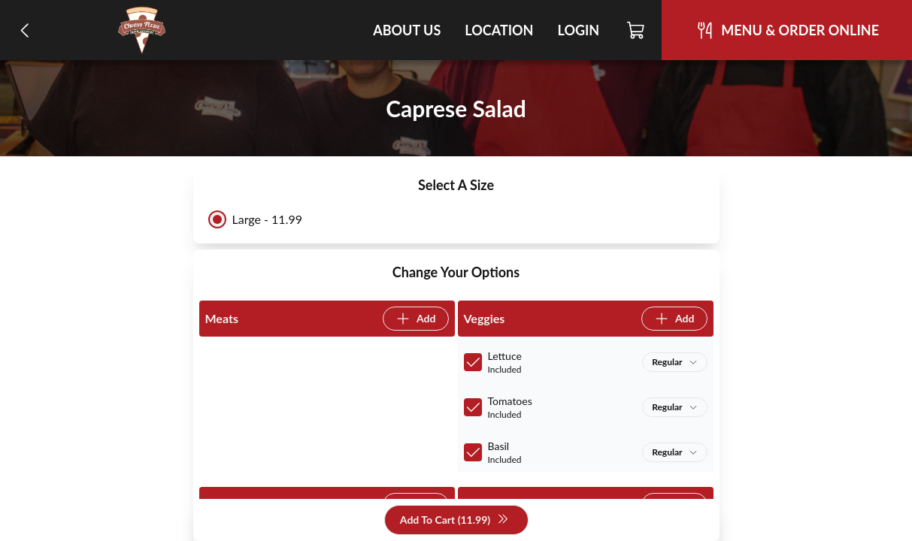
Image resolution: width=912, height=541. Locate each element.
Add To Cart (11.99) (454, 520)
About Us (407, 30)
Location (499, 30)
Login (578, 30)
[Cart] (636, 30)
